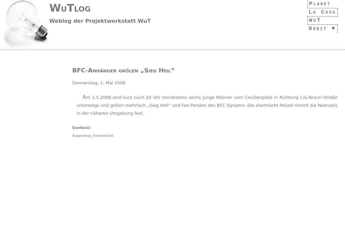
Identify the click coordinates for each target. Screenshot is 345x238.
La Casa (320, 12)
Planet (318, 4)
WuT (312, 20)
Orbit (316, 28)
